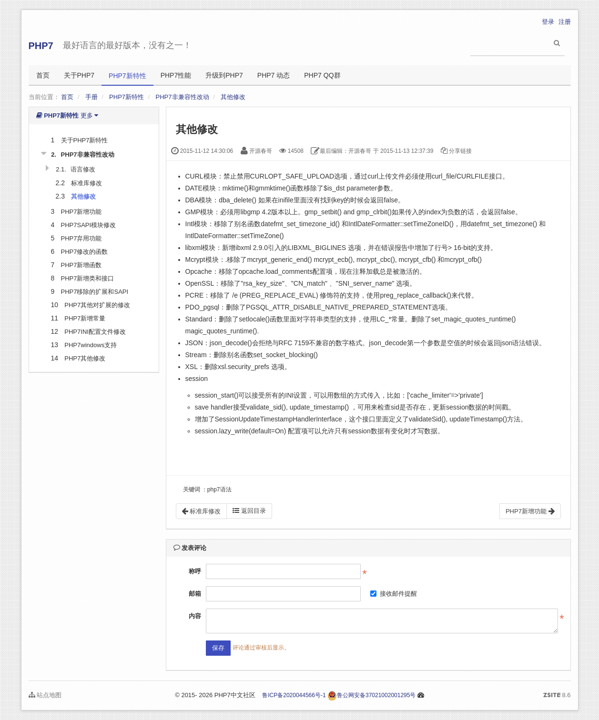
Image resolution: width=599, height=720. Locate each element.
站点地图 (45, 695)
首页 (43, 75)
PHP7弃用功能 (81, 238)
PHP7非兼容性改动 (182, 96)
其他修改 (233, 96)
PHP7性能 (176, 75)
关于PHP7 (79, 75)
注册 (564, 21)
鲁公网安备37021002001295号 (371, 695)
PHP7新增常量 (84, 318)
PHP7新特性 (127, 76)
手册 (91, 96)
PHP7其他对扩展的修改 (97, 305)
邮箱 (195, 593)
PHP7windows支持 (90, 345)
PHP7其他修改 (84, 358)
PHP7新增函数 (81, 265)
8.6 (557, 695)
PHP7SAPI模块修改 (88, 225)
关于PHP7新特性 (84, 140)
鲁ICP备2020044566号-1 (293, 695)
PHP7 (41, 45)
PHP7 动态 (273, 75)
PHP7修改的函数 (84, 251)
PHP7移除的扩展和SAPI (95, 291)
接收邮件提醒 (393, 593)
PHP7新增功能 (81, 211)
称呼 (195, 571)
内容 (195, 616)
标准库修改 (86, 183)
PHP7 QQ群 (322, 75)
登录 (548, 21)
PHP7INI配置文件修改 (95, 331)
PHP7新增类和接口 (87, 278)
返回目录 (249, 510)
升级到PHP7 (224, 75)
